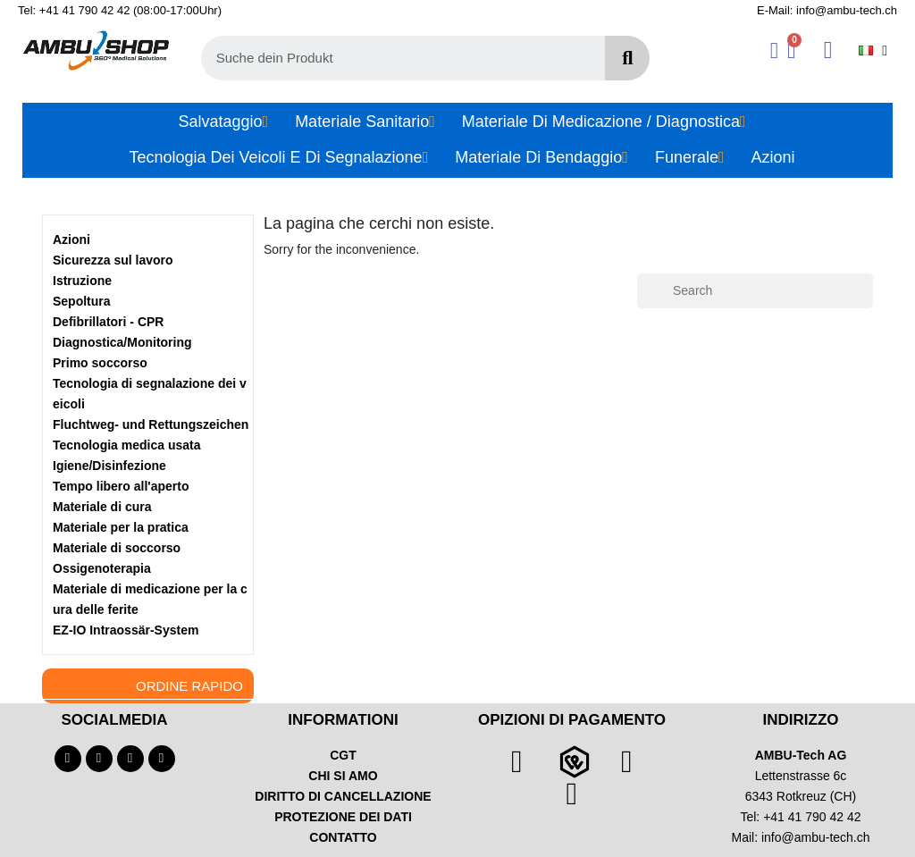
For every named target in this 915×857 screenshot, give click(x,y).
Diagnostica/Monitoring (122, 342)
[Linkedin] (161, 758)
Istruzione (82, 280)
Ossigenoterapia (102, 568)
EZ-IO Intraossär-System (125, 630)
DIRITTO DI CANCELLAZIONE (343, 796)
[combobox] (393, 58)
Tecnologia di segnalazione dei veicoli (150, 393)
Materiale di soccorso (116, 548)
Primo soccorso (100, 363)
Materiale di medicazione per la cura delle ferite (150, 599)
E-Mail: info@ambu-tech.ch (827, 10)
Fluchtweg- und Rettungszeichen (150, 424)
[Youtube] (99, 758)
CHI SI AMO (342, 776)
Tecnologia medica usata (126, 445)
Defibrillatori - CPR (108, 322)
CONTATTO (342, 837)
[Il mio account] (774, 50)
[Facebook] (68, 758)
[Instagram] (130, 758)
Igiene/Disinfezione (109, 465)
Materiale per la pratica (121, 527)
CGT (343, 755)
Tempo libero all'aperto (121, 486)
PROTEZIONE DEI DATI (343, 817)
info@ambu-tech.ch (815, 837)
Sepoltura (82, 301)
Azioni (71, 239)
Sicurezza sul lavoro (113, 260)
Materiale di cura (102, 507)
